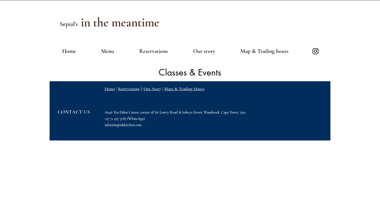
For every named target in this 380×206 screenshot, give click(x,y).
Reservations (129, 88)
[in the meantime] (120, 22)
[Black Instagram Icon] (316, 51)
